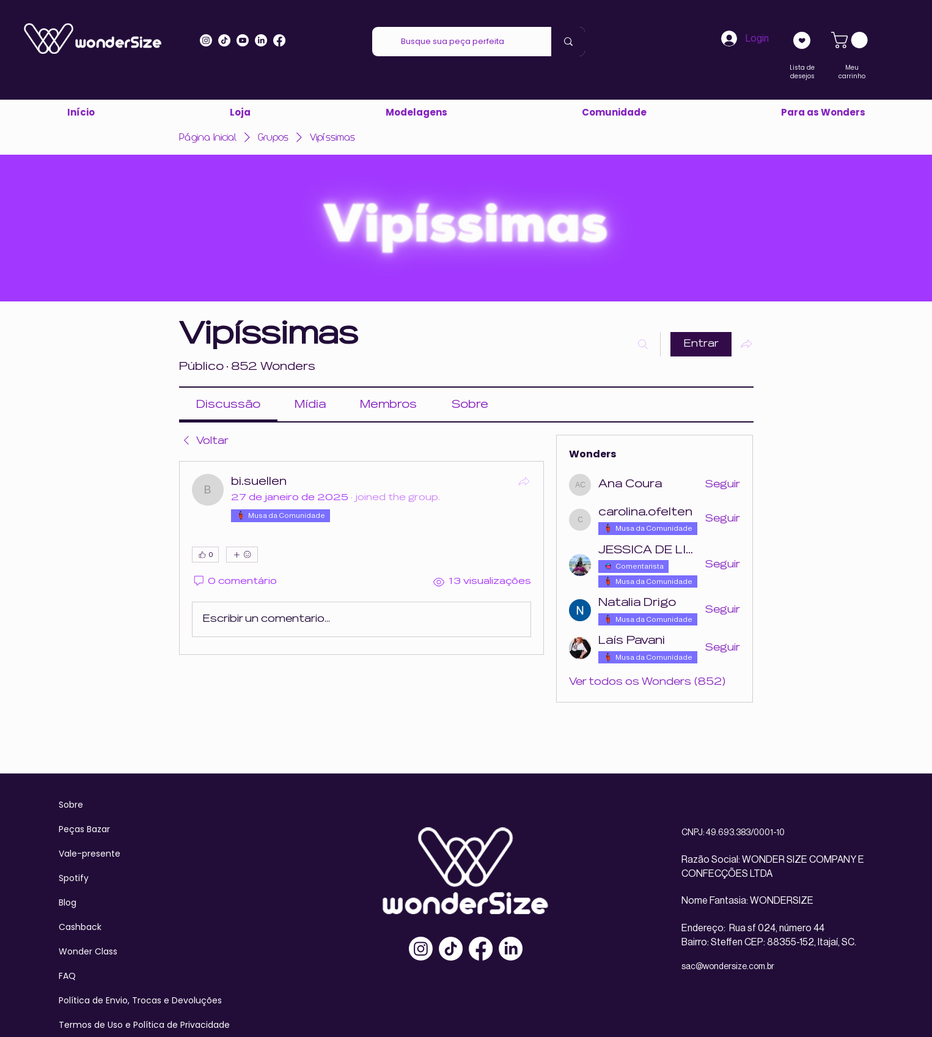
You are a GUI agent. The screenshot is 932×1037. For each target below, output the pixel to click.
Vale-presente (89, 853)
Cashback (80, 927)
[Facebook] (481, 949)
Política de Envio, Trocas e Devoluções (140, 1000)
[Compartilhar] (523, 481)
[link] (851, 40)
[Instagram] (206, 40)
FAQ (67, 976)
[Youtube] (243, 40)
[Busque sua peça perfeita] (453, 41)
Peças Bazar (84, 829)
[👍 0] (205, 555)
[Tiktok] (224, 40)
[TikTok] (451, 949)
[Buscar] (643, 344)
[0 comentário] (234, 581)
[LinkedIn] (261, 40)
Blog (67, 902)
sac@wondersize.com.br (727, 966)
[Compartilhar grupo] (746, 343)
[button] (822, 112)
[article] (362, 558)
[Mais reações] (242, 555)
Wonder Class (88, 951)
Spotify (74, 878)
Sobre (71, 805)
